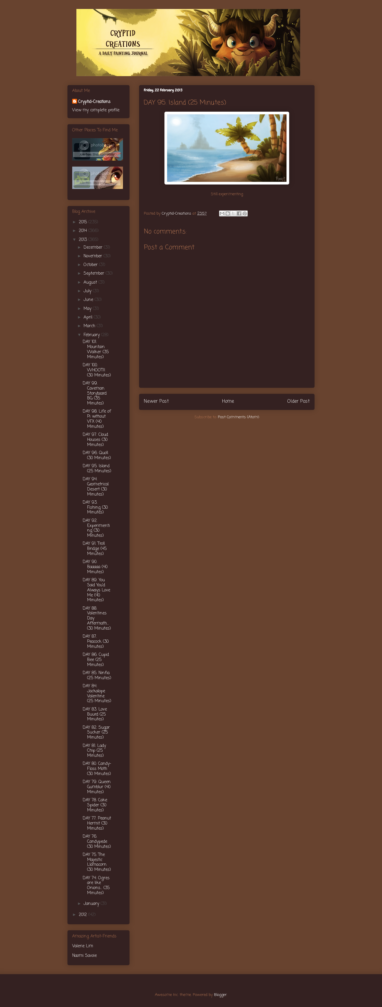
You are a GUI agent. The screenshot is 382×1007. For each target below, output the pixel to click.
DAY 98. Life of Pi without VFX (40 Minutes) (97, 419)
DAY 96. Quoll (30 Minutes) (97, 455)
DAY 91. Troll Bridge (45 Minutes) (95, 549)
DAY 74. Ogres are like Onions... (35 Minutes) (96, 885)
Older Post (298, 401)
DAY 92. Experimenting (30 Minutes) (96, 528)
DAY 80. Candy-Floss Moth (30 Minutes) (97, 769)
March (90, 326)
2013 (83, 240)
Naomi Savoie (84, 956)
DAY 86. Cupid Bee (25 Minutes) (96, 660)
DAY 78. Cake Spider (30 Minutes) (95, 805)
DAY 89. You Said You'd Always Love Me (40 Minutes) (96, 590)
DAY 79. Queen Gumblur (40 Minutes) (97, 787)
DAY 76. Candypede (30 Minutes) (97, 842)
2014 (83, 231)
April (89, 317)
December (94, 248)
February (92, 335)
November (94, 256)
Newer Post (156, 401)
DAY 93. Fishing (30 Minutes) (95, 507)
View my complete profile (95, 110)
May (88, 309)
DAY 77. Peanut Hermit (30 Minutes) (97, 823)
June (89, 300)
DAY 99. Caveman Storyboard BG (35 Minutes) (95, 393)
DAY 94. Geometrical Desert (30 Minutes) (96, 486)
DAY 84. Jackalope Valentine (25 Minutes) (97, 693)
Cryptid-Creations (94, 102)
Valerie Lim (82, 946)
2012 (83, 915)
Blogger (220, 995)
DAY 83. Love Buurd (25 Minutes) (95, 714)
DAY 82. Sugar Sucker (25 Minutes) (96, 733)
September (95, 273)
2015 (83, 222)
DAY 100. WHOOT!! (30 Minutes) (97, 370)
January (92, 904)
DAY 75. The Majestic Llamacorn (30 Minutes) (97, 862)
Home (228, 401)
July (88, 291)
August (91, 282)
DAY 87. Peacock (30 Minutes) (96, 642)
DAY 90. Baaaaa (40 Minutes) (95, 567)
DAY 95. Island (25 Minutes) (97, 468)
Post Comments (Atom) (238, 417)
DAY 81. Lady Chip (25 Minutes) (94, 751)
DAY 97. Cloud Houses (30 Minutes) (95, 440)
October (91, 265)
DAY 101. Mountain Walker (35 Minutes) (96, 349)
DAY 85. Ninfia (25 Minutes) (97, 675)
